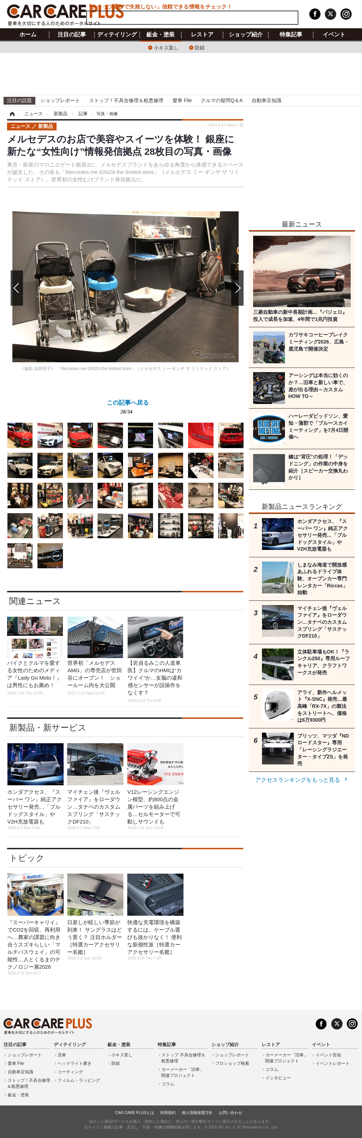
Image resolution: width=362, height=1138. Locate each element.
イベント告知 (328, 1054)
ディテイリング (117, 34)
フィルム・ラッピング (79, 1080)
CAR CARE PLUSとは (134, 1112)
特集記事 (291, 34)
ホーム (27, 34)
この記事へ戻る (128, 408)
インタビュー (278, 1077)
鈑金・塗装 (160, 34)
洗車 (62, 1054)
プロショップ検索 (232, 1063)
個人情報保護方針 (197, 1112)
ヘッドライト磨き (75, 1063)
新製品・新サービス (48, 727)
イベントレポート (333, 1063)
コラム (168, 1083)
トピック (27, 858)
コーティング (70, 1071)
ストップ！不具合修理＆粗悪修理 (126, 100)
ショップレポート (60, 100)
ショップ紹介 (246, 34)
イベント (334, 34)
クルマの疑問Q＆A (222, 100)
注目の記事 (72, 34)
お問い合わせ (230, 1112)
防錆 (200, 47)
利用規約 (168, 1112)
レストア (202, 34)
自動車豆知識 (266, 100)
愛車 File (182, 100)
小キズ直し (166, 47)
